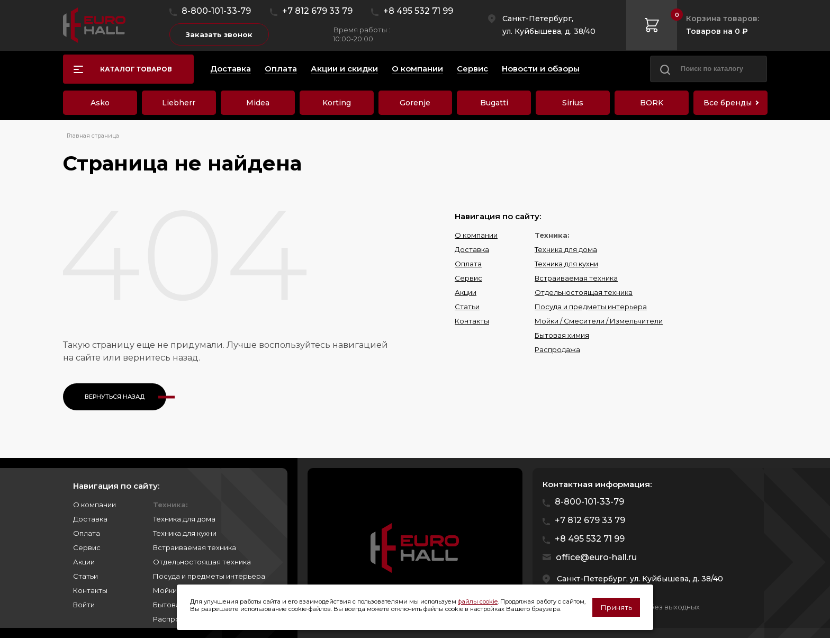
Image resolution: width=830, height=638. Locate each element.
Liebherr (178, 102)
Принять (616, 607)
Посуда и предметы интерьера (591, 306)
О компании (476, 235)
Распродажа (557, 349)
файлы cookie (478, 601)
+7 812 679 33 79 (317, 11)
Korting (336, 102)
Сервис (468, 278)
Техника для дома (566, 249)
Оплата (468, 263)
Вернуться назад (115, 396)
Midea (257, 102)
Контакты (472, 321)
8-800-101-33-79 (216, 11)
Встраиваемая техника (576, 278)
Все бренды (727, 102)
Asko (100, 102)
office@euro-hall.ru (596, 557)
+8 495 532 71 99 (418, 11)
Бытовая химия (562, 335)
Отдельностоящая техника (584, 292)
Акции (465, 292)
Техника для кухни (566, 263)
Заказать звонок (219, 34)
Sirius (572, 102)
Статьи (467, 306)
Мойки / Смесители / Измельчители (599, 321)
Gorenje (415, 102)
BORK (651, 102)
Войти (84, 604)
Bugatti (494, 102)
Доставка (472, 249)
